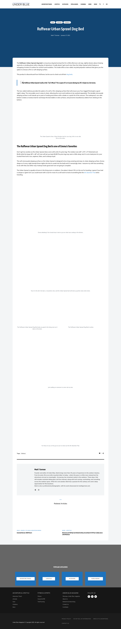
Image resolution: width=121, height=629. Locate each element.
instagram (92, 596)
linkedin (95, 596)
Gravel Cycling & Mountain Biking (31, 530)
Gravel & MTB (41, 599)
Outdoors (65, 4)
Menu (106, 4)
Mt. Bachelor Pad (89, 172)
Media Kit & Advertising (69, 601)
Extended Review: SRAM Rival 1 (24, 533)
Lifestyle (57, 4)
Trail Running (41, 601)
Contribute (65, 607)
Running (83, 4)
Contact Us (66, 604)
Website (35, 490)
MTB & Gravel (74, 4)
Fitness (40, 596)
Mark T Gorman (55, 35)
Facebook (89, 596)
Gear (52, 22)
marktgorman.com (84, 486)
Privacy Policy (66, 618)
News (89, 4)
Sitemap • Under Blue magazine (71, 596)
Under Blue (51, 473)
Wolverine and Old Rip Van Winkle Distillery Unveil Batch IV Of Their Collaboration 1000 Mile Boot (82, 533)
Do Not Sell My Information (82, 618)
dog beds (69, 74)
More (95, 4)
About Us (65, 599)
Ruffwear (23, 453)
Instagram (38, 490)
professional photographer (51, 486)
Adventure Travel (47, 4)
